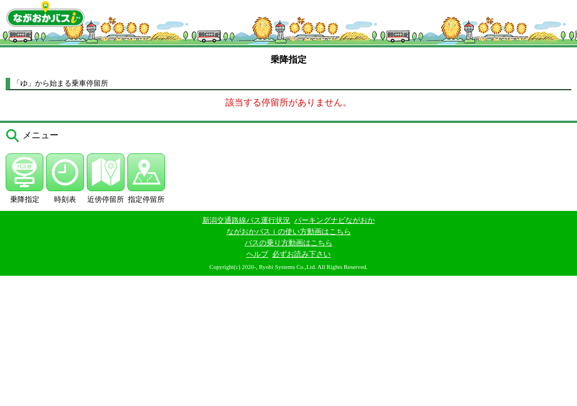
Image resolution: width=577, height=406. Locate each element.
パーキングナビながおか (334, 220)
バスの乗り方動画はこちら (288, 243)
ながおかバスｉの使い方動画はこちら (289, 231)
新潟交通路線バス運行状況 (246, 220)
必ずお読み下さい (301, 254)
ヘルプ (257, 254)
